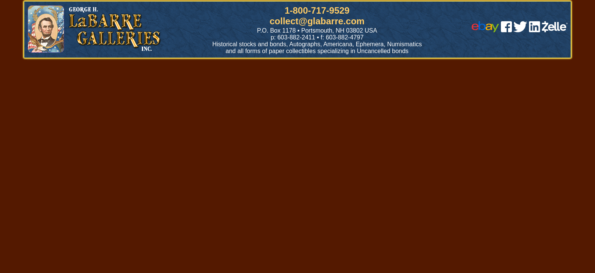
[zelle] (555, 30)
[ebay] (485, 30)
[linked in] (534, 30)
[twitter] (520, 30)
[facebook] (506, 30)
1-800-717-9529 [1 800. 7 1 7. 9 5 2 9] (317, 10)
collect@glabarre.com (317, 21)
